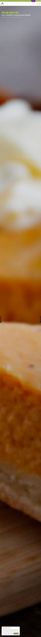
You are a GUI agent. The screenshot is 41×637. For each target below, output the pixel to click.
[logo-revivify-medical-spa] (2, 3)
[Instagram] (39, 0)
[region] (11, 631)
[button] (39, 4)
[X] (38, 0)
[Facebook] (36, 0)
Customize (5, 633)
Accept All (16, 633)
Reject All (10, 633)
